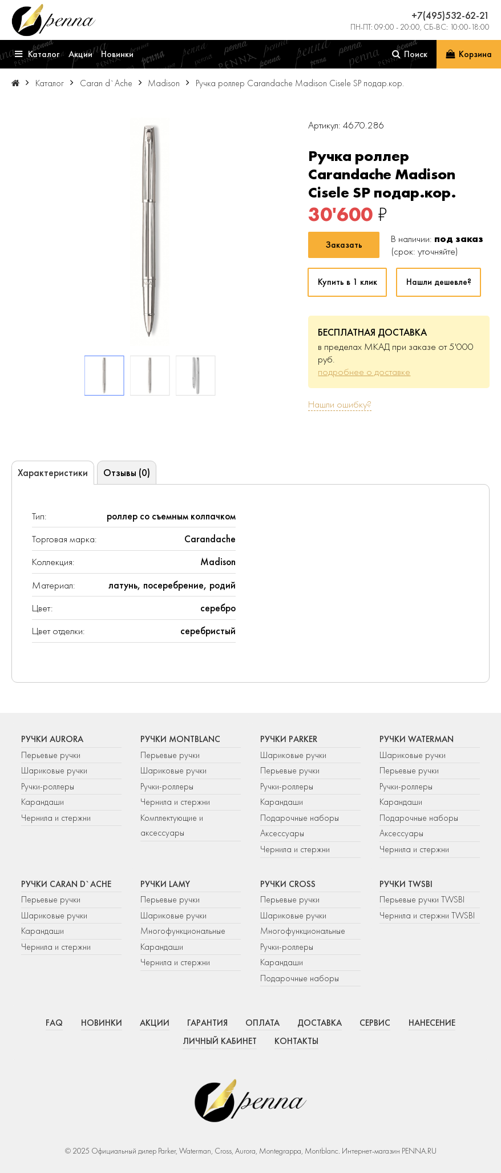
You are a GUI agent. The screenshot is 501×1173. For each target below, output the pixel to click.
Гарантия (207, 1023)
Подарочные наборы (299, 818)
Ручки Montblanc (180, 739)
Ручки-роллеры (47, 786)
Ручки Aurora (52, 739)
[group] (149, 232)
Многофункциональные (184, 931)
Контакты (296, 1041)
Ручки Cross (288, 884)
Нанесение (432, 1023)
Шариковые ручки (54, 770)
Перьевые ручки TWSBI (421, 899)
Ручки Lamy (165, 884)
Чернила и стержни (56, 818)
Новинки (101, 1023)
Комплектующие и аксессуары (171, 825)
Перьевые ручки (50, 755)
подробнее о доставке (364, 371)
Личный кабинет (220, 1041)
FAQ (54, 1023)
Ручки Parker (288, 739)
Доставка (319, 1023)
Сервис (374, 1023)
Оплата (262, 1023)
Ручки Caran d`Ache (66, 884)
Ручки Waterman (416, 739)
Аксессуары (282, 833)
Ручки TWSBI (406, 884)
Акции (154, 1023)
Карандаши (42, 802)
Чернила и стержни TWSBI (427, 915)
